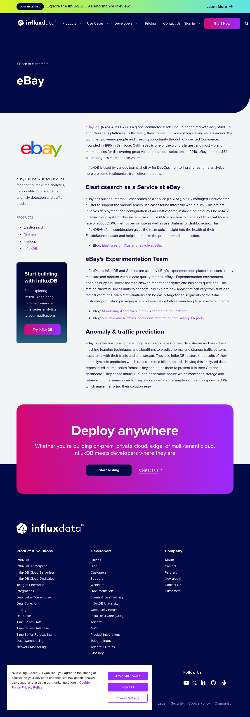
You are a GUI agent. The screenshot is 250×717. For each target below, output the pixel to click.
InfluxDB (30, 248)
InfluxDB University (104, 603)
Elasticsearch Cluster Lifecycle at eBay (132, 245)
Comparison (224, 703)
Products (69, 23)
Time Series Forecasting (34, 634)
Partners (171, 572)
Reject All (128, 687)
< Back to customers (32, 63)
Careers (170, 566)
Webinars (97, 584)
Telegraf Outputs (103, 647)
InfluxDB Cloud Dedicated (36, 578)
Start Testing (109, 470)
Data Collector (27, 603)
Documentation (102, 591)
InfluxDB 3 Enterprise (32, 566)
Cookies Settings (128, 698)
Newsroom (173, 578)
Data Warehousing (30, 640)
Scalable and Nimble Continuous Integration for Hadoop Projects (153, 318)
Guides (96, 560)
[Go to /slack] (224, 683)
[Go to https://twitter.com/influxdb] (195, 683)
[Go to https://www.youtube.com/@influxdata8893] (186, 683)
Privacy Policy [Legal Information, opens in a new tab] (32, 687)
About (169, 560)
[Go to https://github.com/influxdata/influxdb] (213, 683)
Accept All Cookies (127, 676)
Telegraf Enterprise (30, 584)
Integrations (25, 591)
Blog (94, 566)
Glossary (97, 653)
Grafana (30, 234)
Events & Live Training (107, 597)
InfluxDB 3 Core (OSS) (107, 615)
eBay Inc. (93, 127)
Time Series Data (29, 622)
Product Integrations (105, 634)
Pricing (150, 23)
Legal (162, 703)
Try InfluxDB (42, 329)
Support (97, 578)
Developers (123, 23)
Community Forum (104, 609)
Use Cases (95, 23)
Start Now (222, 23)
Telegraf (96, 622)
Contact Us (172, 23)
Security (177, 703)
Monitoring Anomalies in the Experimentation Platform (145, 311)
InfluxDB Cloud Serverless (36, 572)
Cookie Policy (199, 703)
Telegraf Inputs (101, 640)
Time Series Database (33, 628)
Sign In (189, 23)
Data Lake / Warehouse (34, 597)
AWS (94, 628)
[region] (79, 687)
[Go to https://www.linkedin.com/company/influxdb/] (203, 682)
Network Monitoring (31, 647)
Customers (98, 572)
